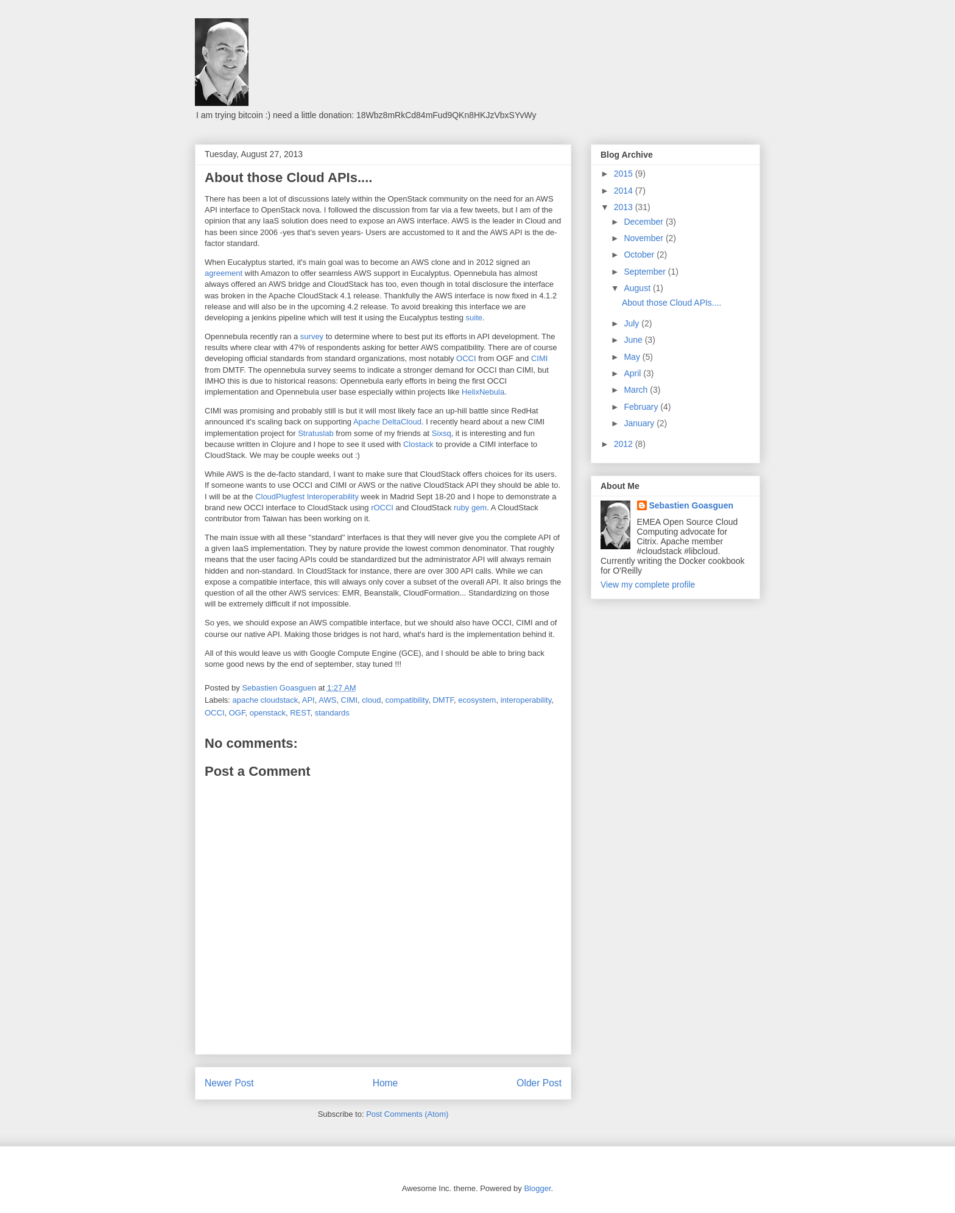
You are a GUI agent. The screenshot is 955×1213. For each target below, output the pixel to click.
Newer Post (229, 1083)
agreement (223, 273)
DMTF (443, 700)
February (642, 407)
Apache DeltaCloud (387, 421)
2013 (624, 207)
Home (385, 1083)
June (634, 340)
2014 (624, 190)
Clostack (418, 444)
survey (311, 336)
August (638, 288)
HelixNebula (483, 391)
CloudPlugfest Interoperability (307, 496)
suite (474, 317)
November (644, 238)
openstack (268, 712)
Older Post (539, 1083)
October (640, 254)
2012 (624, 444)
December (644, 222)
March (637, 390)
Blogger (537, 1188)
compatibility (407, 700)
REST (300, 712)
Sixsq (441, 433)
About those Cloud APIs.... (671, 303)
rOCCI (382, 507)
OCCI (466, 358)
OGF (237, 712)
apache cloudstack (265, 700)
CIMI (539, 358)
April (633, 373)
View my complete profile (648, 584)
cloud (371, 700)
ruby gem (470, 507)
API (308, 700)
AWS (327, 700)
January (640, 423)
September (646, 271)
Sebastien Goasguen (691, 505)
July (632, 323)
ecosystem (477, 700)
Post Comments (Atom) (407, 1114)
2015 (624, 173)
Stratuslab (316, 433)
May (633, 357)
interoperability (526, 700)
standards (332, 712)
